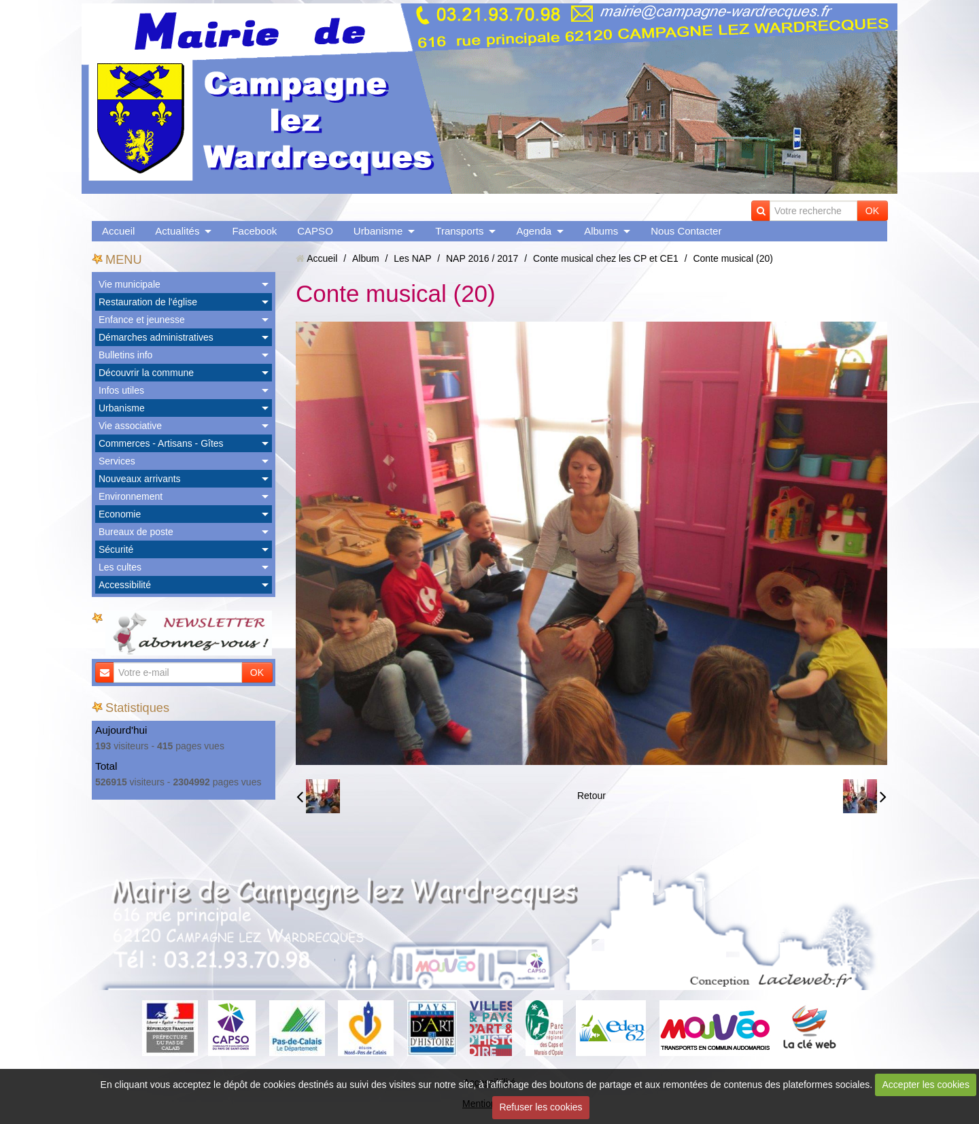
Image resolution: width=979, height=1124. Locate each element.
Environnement (130, 496)
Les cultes (120, 567)
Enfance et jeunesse (142, 319)
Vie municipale (129, 284)
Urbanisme (378, 231)
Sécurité (116, 549)
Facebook (254, 231)
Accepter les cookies (925, 1084)
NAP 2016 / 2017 (482, 258)
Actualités (177, 231)
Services (117, 461)
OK (872, 210)
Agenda (533, 231)
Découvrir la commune (146, 372)
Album (365, 258)
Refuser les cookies (540, 1107)
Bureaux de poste (136, 531)
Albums (601, 231)
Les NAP (412, 258)
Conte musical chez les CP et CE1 (606, 258)
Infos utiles (121, 390)
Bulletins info (125, 355)
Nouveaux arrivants (140, 478)
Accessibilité (125, 584)
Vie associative (130, 425)
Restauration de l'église (148, 301)
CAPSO (315, 231)
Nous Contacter (686, 231)
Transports (459, 231)
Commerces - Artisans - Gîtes (161, 443)
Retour (591, 795)
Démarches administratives (156, 337)
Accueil (118, 231)
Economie (120, 514)
